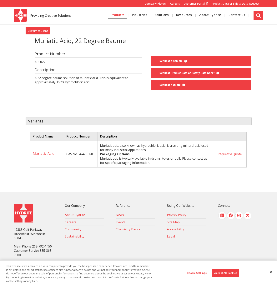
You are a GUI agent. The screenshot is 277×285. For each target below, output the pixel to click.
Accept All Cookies (225, 273)
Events (120, 222)
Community (73, 229)
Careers (175, 3)
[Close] (271, 272)
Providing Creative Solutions (50, 16)
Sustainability (74, 236)
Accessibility (175, 229)
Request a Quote (170, 85)
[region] (138, 272)
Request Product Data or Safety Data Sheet (187, 73)
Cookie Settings (197, 273)
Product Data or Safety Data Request (235, 3)
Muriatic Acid (43, 153)
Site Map (173, 222)
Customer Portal (194, 3)
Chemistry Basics (128, 229)
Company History (155, 3)
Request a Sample (171, 61)
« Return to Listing (38, 30)
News (120, 215)
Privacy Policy (176, 215)
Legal (171, 236)
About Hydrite (75, 215)
